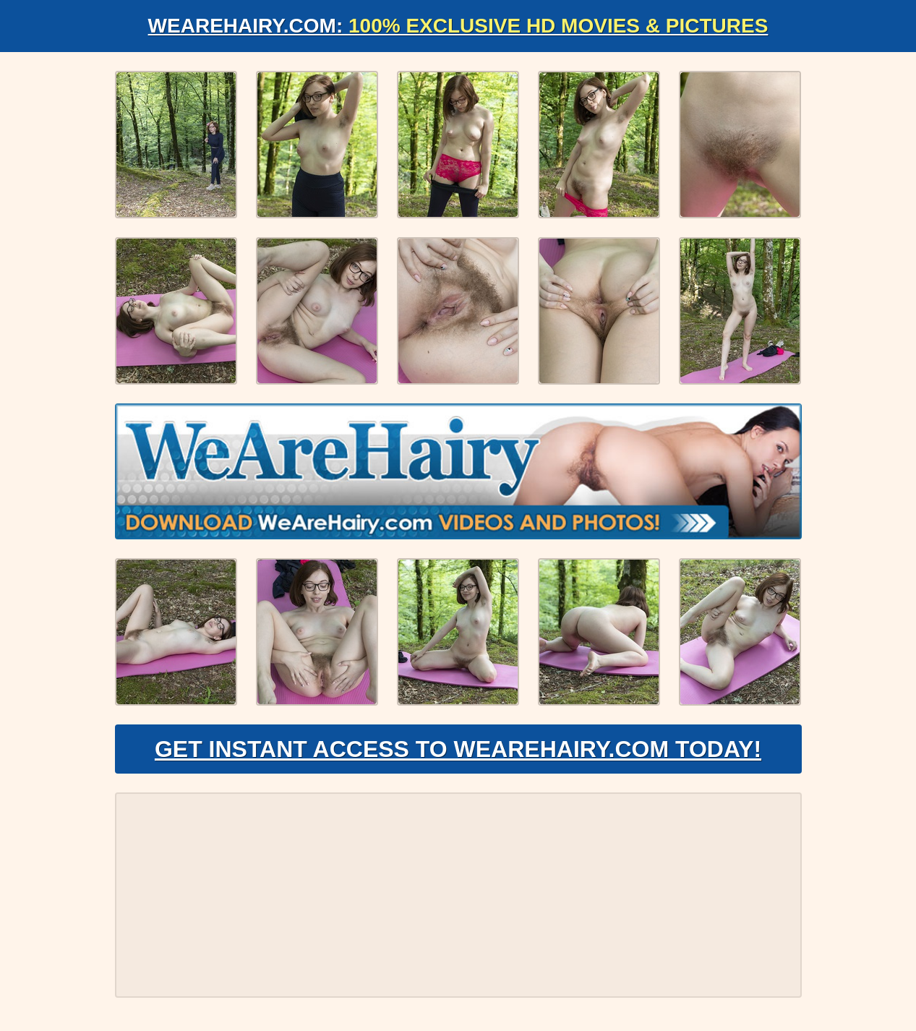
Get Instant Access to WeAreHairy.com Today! (458, 749)
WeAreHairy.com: (458, 25)
